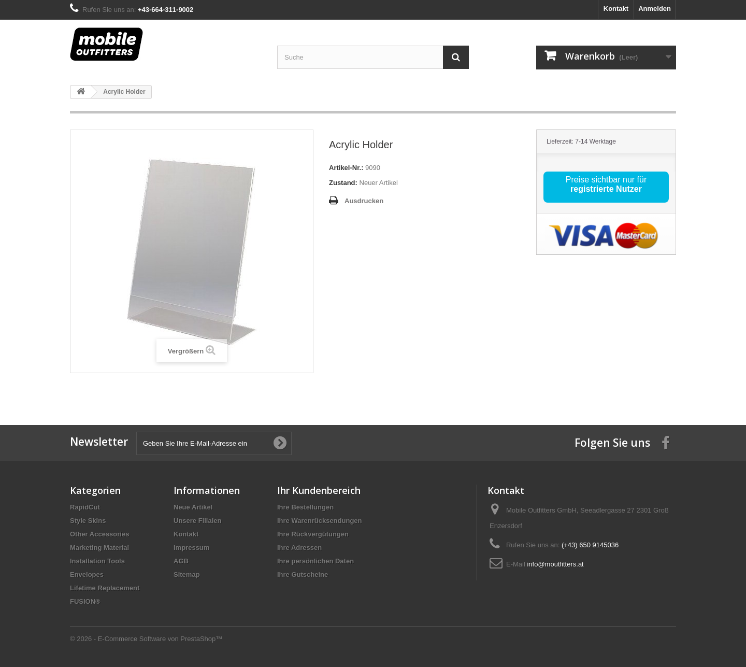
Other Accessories (99, 534)
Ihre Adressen (299, 547)
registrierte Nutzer (606, 189)
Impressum (191, 547)
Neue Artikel (193, 507)
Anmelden (654, 8)
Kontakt (616, 8)
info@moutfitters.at (555, 564)
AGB (181, 561)
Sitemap (187, 574)
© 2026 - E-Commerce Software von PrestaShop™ (146, 639)
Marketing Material (99, 547)
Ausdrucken (364, 201)
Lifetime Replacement (104, 588)
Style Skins (88, 520)
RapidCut (85, 507)
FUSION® (85, 601)
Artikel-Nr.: (346, 168)
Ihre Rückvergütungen (313, 534)
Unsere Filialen (197, 520)
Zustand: (343, 183)
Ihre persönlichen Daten (315, 561)
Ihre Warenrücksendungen (319, 520)
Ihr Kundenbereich (319, 490)
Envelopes (87, 574)
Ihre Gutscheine (302, 574)
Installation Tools (97, 561)
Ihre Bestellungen (305, 507)
